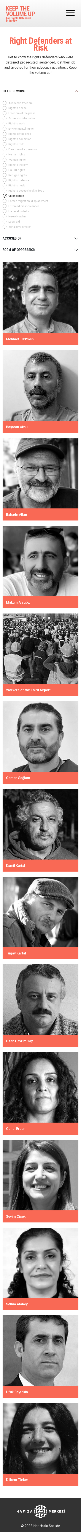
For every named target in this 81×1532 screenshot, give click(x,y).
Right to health (17, 185)
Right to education (19, 139)
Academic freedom (20, 103)
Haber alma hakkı (19, 211)
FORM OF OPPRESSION (19, 250)
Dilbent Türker (17, 1480)
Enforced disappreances (23, 206)
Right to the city (18, 164)
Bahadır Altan (16, 515)
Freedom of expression (23, 149)
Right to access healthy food (26, 190)
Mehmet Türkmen (20, 339)
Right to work (16, 123)
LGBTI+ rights (16, 170)
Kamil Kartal (15, 865)
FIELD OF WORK (14, 91)
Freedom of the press (21, 113)
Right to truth (16, 144)
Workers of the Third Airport (28, 690)
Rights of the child (19, 133)
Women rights (17, 159)
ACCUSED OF (12, 238)
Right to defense (18, 180)
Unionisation (16, 195)
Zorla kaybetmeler (19, 226)
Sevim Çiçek (15, 1216)
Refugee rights (17, 175)
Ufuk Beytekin (17, 1392)
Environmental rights (21, 128)
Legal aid (14, 221)
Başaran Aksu (17, 427)
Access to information (22, 118)
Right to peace (17, 108)
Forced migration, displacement (28, 201)
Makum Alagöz (18, 602)
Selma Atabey (17, 1304)
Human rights (16, 154)
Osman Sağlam (18, 778)
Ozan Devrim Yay (19, 1041)
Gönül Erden (15, 1129)
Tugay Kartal (16, 953)
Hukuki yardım (17, 216)
